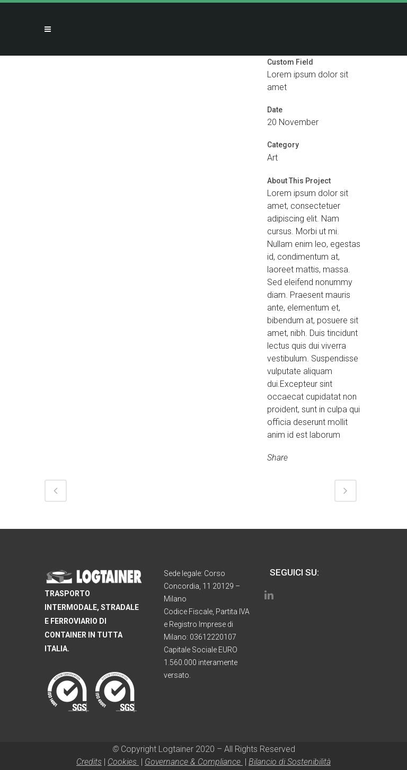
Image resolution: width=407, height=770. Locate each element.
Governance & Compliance (194, 762)
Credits (89, 762)
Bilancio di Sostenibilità (290, 762)
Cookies (123, 762)
